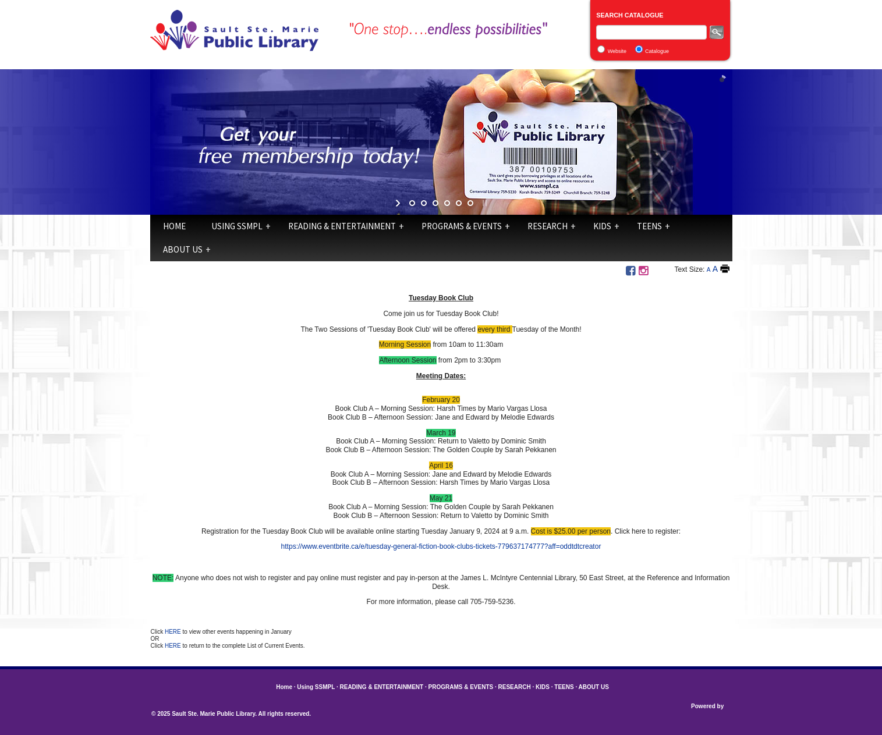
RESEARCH (547, 226)
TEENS (649, 226)
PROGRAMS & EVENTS (461, 226)
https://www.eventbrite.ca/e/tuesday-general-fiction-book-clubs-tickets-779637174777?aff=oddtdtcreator (441, 546)
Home (174, 226)
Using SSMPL (237, 226)
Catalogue (657, 51)
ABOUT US (183, 249)
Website (617, 51)
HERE (174, 632)
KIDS (602, 226)
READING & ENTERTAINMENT (342, 226)
